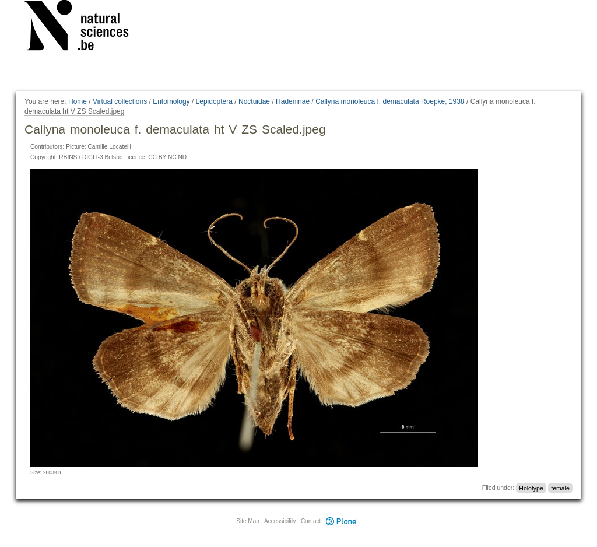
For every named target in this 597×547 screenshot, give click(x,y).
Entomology (171, 101)
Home (77, 101)
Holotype (531, 487)
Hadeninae (293, 101)
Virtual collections (120, 101)
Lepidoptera (214, 101)
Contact (311, 521)
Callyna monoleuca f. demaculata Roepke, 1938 (390, 101)
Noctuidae (254, 101)
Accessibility (280, 521)
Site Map (247, 521)
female (560, 487)
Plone (341, 521)
